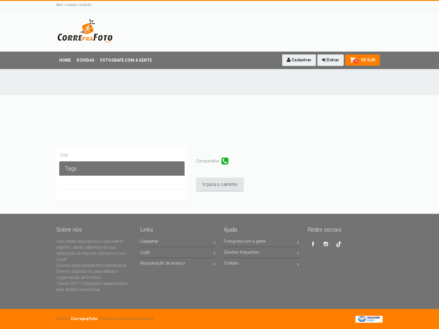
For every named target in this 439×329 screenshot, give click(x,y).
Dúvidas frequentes (261, 253)
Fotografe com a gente (261, 242)
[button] (299, 60)
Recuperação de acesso (177, 264)
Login (177, 253)
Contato (261, 264)
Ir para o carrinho (220, 184)
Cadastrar (177, 242)
